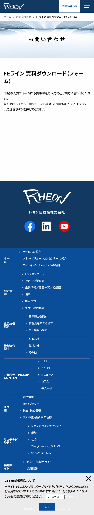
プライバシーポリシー (26, 104)
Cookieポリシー (55, 496)
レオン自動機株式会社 (47, 212)
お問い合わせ (69, 6)
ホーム (7, 17)
